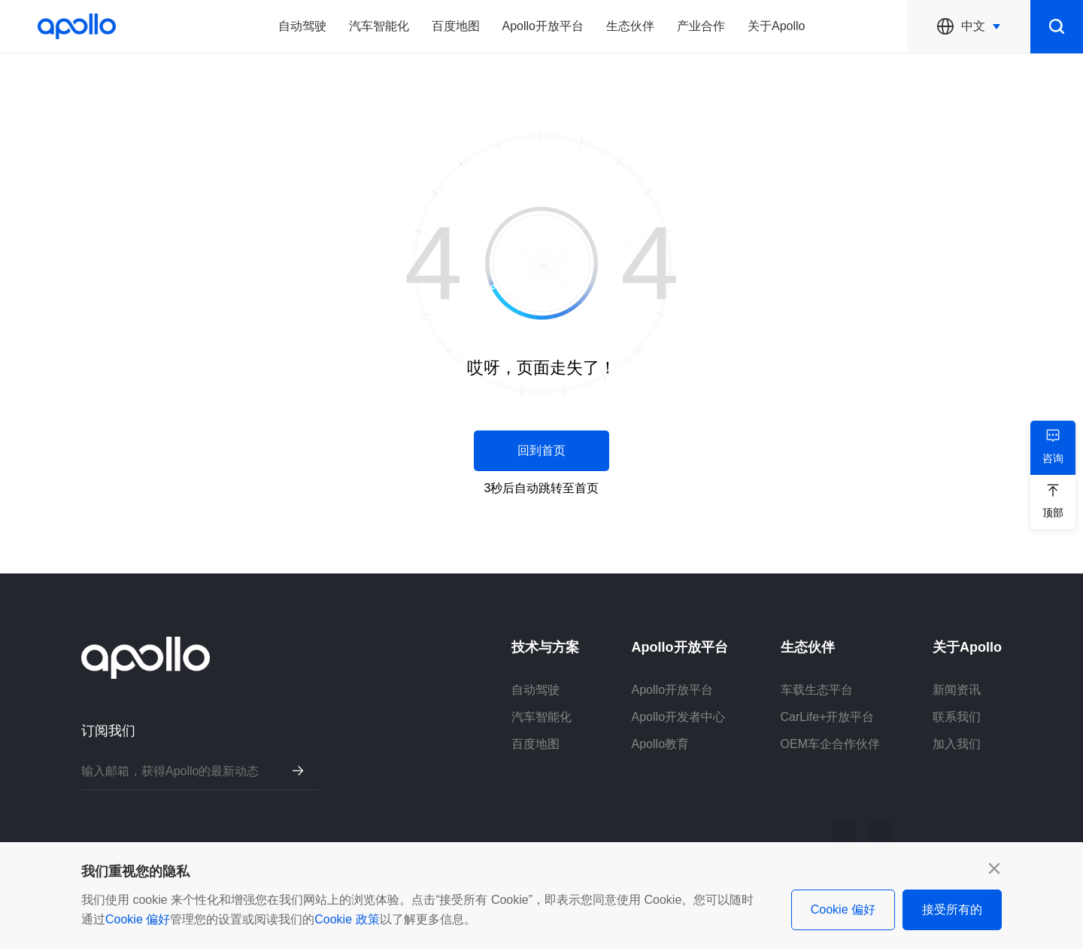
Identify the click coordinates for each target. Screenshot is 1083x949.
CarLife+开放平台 (828, 716)
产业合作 (701, 26)
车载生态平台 (817, 689)
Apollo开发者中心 (678, 716)
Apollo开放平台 (543, 26)
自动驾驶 (302, 26)
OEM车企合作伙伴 (830, 744)
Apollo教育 (660, 744)
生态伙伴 (630, 26)
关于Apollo (776, 26)
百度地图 (456, 26)
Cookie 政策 (346, 919)
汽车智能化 (379, 26)
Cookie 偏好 (137, 919)
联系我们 (957, 716)
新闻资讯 (957, 689)
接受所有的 (952, 909)
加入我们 (957, 744)
